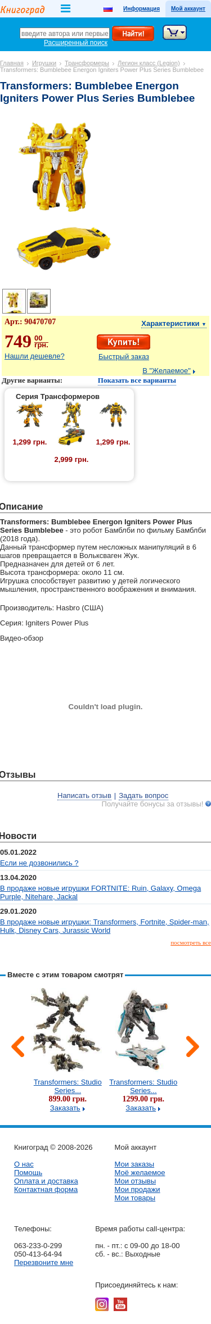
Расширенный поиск (75, 43)
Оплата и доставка (46, 1181)
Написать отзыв (84, 795)
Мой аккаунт (188, 9)
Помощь (28, 1172)
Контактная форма (46, 1189)
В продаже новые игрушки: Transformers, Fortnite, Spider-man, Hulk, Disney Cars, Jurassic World (104, 926)
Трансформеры (87, 63)
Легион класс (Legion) (149, 63)
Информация (141, 9)
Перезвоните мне (43, 1262)
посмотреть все (190, 942)
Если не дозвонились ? (39, 863)
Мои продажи (137, 1189)
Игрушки (44, 63)
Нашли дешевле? (35, 356)
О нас (24, 1164)
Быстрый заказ (123, 356)
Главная (12, 63)
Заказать (65, 1108)
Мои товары (134, 1198)
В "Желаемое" (166, 370)
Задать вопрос (143, 795)
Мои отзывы (135, 1181)
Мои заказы (134, 1164)
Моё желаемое (139, 1172)
